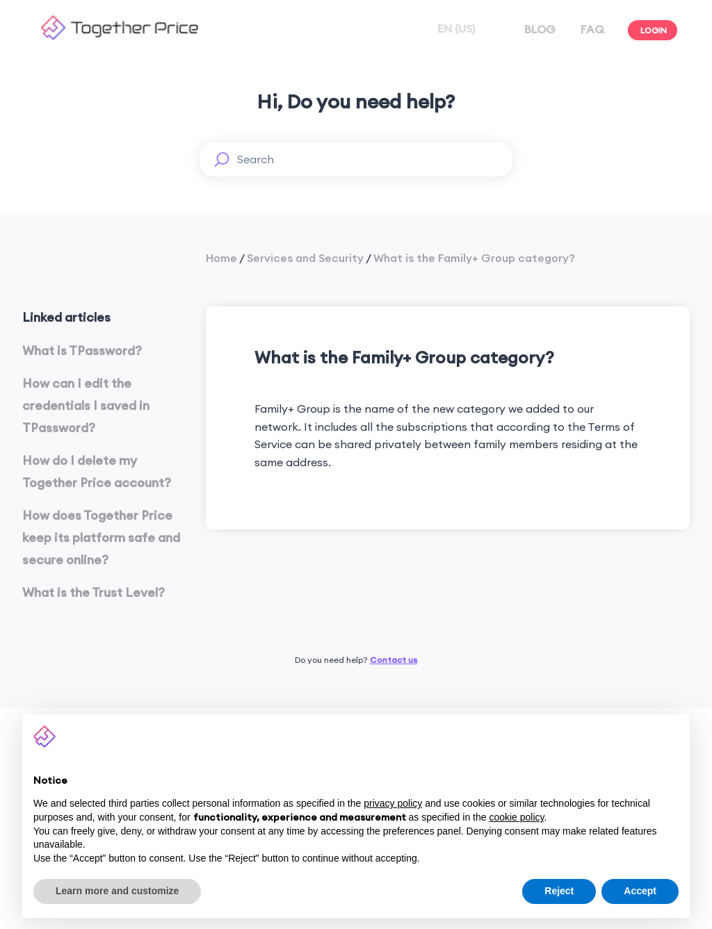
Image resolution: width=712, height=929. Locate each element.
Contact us (393, 660)
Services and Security (305, 258)
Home (221, 258)
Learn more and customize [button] (117, 890)
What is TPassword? (82, 351)
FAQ (591, 29)
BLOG (538, 29)
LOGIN (652, 30)
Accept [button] (640, 890)
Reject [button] (559, 890)
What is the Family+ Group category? (474, 258)
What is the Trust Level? (93, 592)
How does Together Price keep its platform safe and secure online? (101, 537)
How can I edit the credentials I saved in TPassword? (85, 405)
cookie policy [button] (516, 817)
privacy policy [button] (393, 803)
